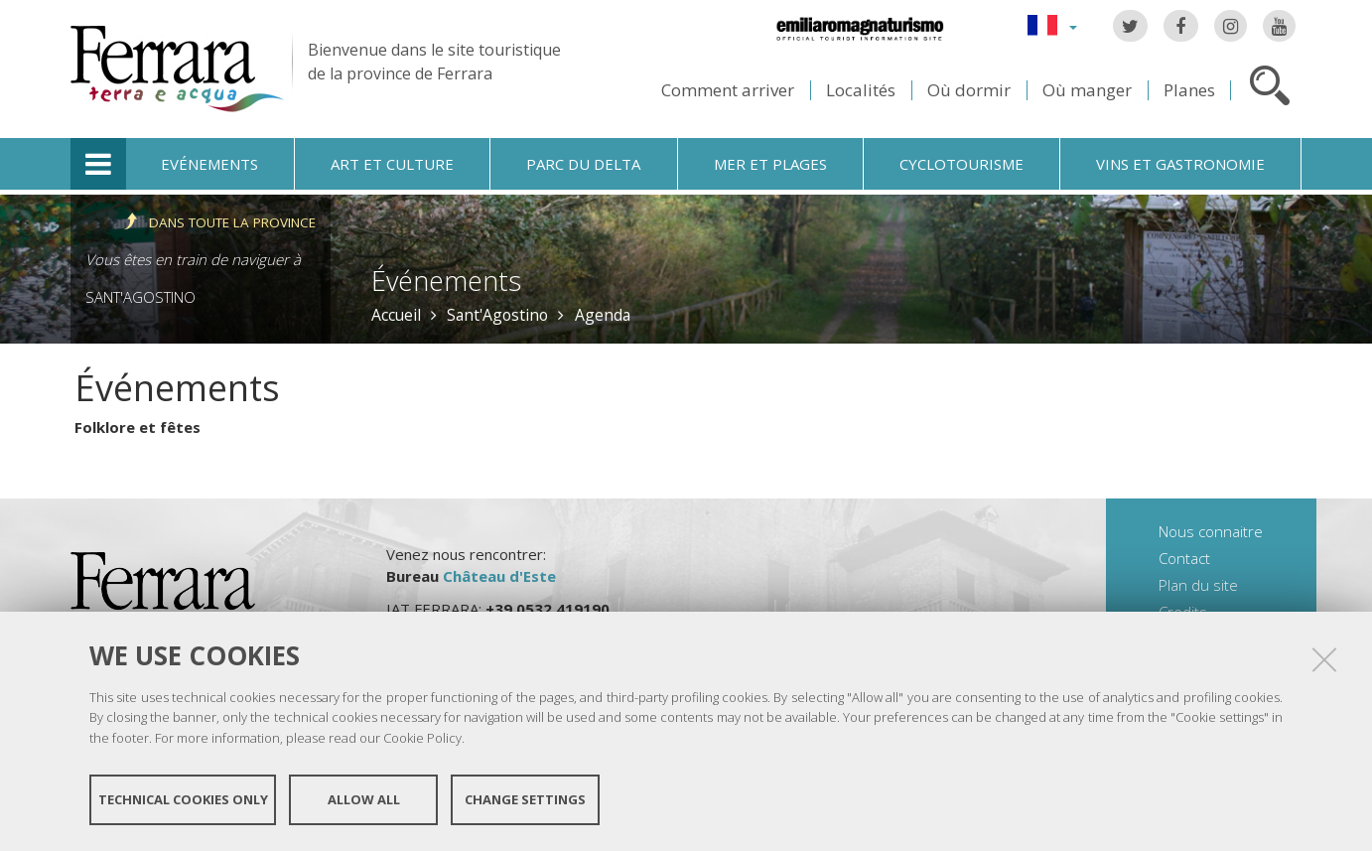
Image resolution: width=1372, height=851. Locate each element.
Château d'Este (499, 576)
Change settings (525, 799)
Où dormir (969, 89)
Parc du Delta (583, 164)
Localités (860, 89)
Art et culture (392, 164)
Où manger (1087, 89)
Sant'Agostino (140, 297)
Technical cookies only (183, 799)
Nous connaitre (1211, 531)
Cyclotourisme (961, 164)
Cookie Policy (422, 738)
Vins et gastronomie (1180, 164)
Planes (1189, 89)
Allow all (364, 799)
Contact (1184, 558)
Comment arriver (727, 89)
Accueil (396, 315)
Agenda (602, 315)
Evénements (209, 164)
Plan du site (1198, 585)
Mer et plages (770, 164)
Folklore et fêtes (137, 427)
